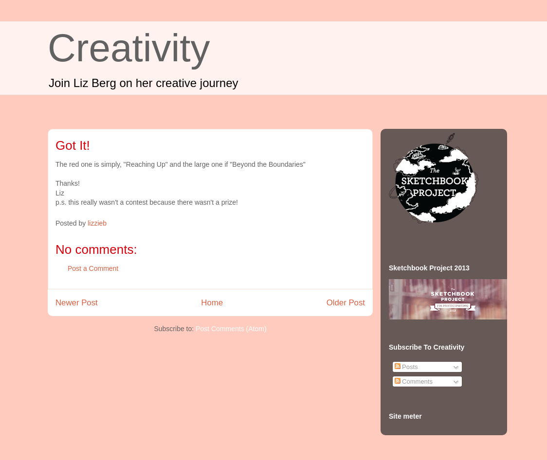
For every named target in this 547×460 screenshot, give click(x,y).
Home (212, 302)
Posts (406, 367)
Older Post (346, 302)
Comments (414, 381)
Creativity (129, 48)
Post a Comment (93, 268)
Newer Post (76, 302)
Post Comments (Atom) (231, 329)
